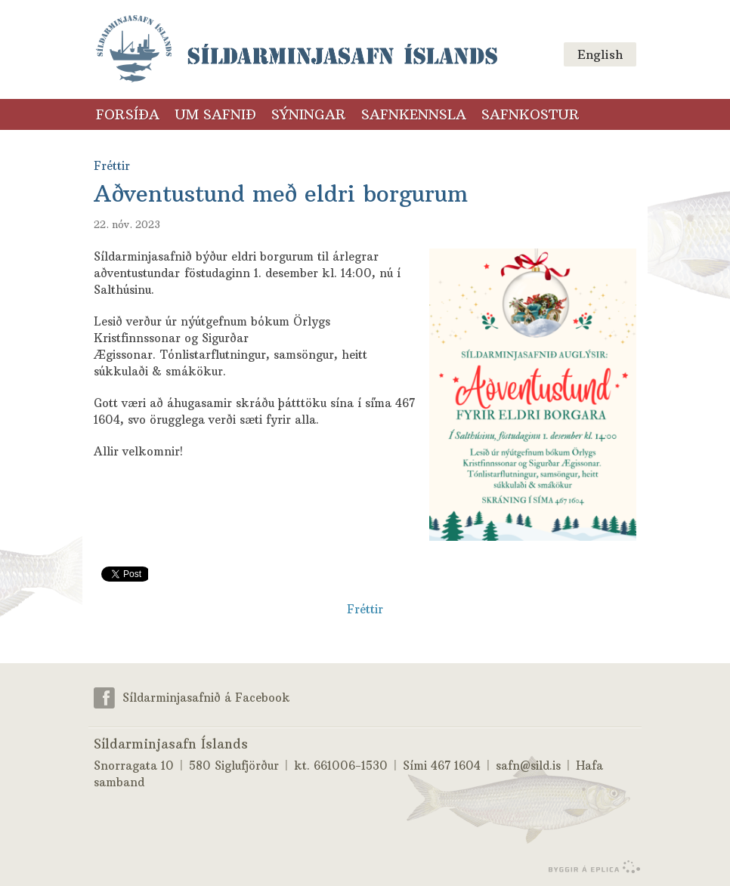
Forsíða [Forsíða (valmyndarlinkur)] (127, 114)
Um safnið (215, 114)
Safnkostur (530, 114)
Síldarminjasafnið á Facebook (206, 697)
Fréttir (365, 609)
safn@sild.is (528, 765)
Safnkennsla (413, 114)
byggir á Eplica (591, 867)
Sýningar (308, 114)
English (600, 54)
